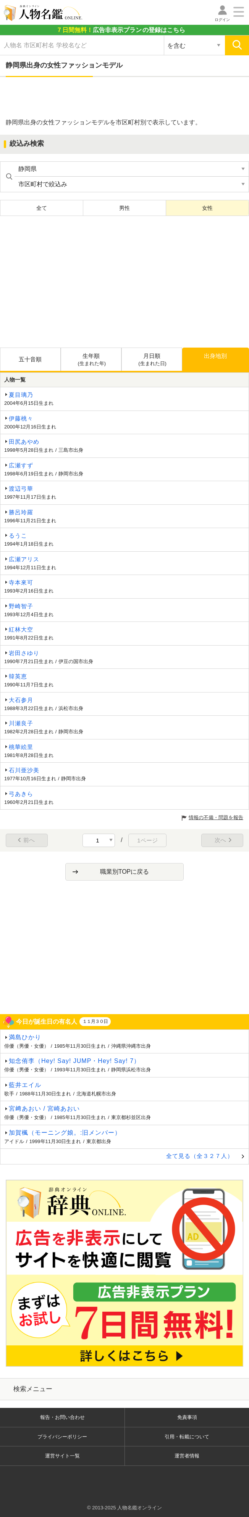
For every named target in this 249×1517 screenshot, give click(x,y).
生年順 (91, 360)
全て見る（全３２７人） (199, 1156)
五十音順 (30, 359)
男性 (124, 208)
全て (41, 208)
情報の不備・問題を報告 (216, 817)
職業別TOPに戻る (124, 871)
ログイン (222, 20)
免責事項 (187, 1417)
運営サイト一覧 (62, 1456)
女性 (207, 208)
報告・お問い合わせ (62, 1417)
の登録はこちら (120, 30)
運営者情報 (187, 1456)
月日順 (152, 360)
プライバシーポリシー (62, 1437)
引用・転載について (187, 1437)
